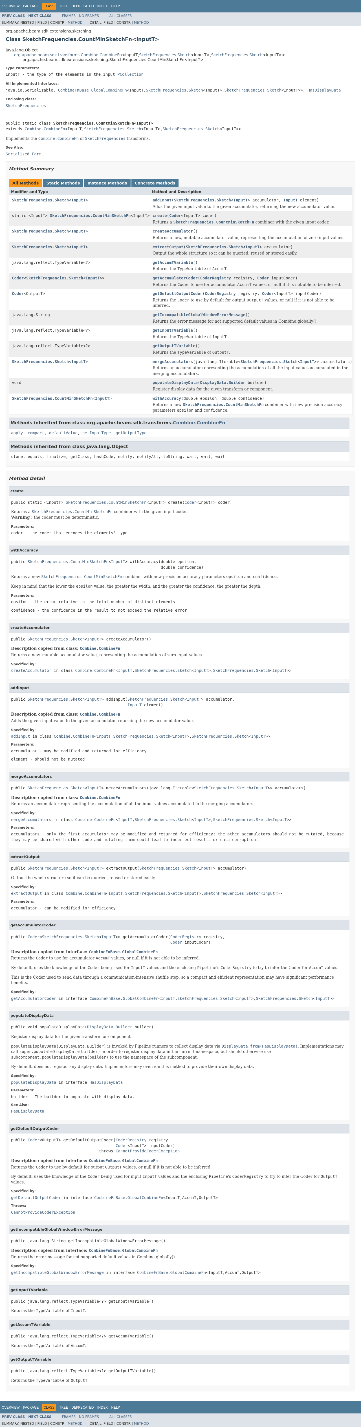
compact (36, 433)
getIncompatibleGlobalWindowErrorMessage (199, 314)
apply (17, 433)
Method (75, 23)
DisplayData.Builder (222, 382)
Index (102, 6)
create (160, 215)
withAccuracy (167, 398)
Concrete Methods (155, 183)
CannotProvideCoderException (148, 1151)
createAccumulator (173, 231)
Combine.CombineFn (45, 129)
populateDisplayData (175, 382)
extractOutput (168, 247)
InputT (78, 200)
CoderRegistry (215, 278)
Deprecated (82, 6)
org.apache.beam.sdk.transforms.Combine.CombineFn (68, 55)
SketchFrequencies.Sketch (165, 55)
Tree (63, 6)
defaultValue (63, 433)
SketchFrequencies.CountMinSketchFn (90, 215)
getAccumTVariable (173, 262)
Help (115, 6)
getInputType (96, 433)
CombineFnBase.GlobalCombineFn (92, 90)
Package (31, 6)
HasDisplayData (324, 90)
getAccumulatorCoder (175, 278)
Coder (175, 215)
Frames (69, 16)
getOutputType (131, 433)
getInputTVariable (173, 330)
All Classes (120, 16)
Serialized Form (23, 154)
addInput (162, 200)
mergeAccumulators (173, 361)
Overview (11, 6)
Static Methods (63, 183)
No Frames (89, 16)
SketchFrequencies (26, 105)
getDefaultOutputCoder (177, 293)
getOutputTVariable (174, 346)
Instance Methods (107, 183)
